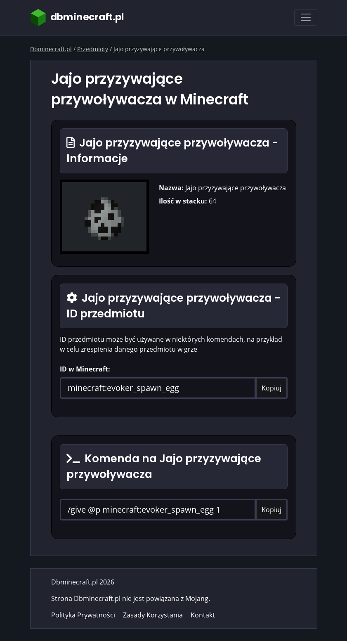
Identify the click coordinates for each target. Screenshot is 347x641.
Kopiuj (271, 388)
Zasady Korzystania (153, 615)
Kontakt (203, 615)
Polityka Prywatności (83, 615)
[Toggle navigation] (305, 17)
